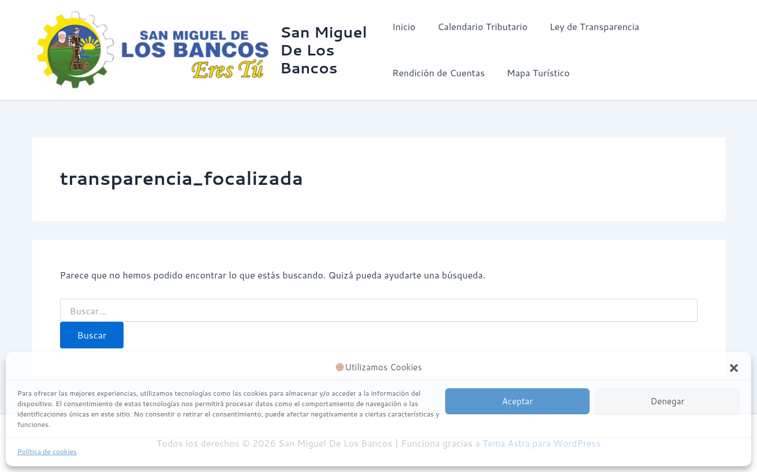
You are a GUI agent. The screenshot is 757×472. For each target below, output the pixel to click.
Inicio (403, 27)
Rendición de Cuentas (438, 73)
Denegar (668, 401)
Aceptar (517, 401)
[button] (734, 368)
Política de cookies (47, 451)
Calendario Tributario (479, 27)
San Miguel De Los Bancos (324, 49)
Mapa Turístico (534, 73)
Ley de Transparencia (587, 27)
